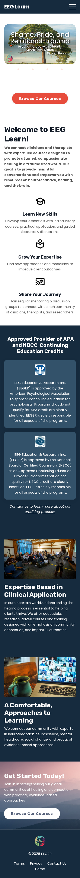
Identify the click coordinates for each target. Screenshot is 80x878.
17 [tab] (25, 63)
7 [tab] (25, 51)
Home (40, 869)
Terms (19, 863)
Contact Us (56, 863)
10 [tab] (69, 51)
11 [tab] (11, 57)
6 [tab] (11, 51)
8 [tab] (40, 51)
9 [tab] (54, 51)
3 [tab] (40, 45)
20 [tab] (69, 63)
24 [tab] (62, 69)
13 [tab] (40, 57)
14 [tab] (54, 57)
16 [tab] (11, 63)
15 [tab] (69, 57)
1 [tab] (11, 45)
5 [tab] (69, 45)
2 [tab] (25, 45)
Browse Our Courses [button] (40, 98)
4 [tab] (54, 45)
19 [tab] (54, 63)
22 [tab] (33, 69)
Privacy (36, 863)
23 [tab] (47, 69)
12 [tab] (25, 57)
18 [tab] (40, 63)
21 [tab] (18, 69)
